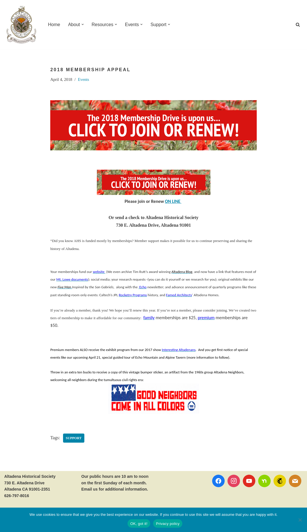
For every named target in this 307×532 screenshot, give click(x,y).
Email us (89, 489)
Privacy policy (167, 524)
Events (83, 79)
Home (54, 24)
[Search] (298, 24)
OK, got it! (139, 524)
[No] (300, 520)
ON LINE (173, 201)
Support (74, 438)
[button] (83, 24)
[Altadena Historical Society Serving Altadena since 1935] (21, 24)
